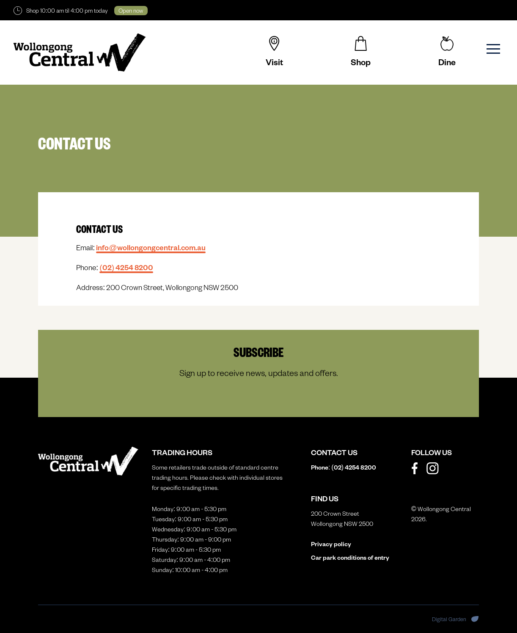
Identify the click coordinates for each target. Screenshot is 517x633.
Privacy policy (331, 544)
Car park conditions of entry (350, 557)
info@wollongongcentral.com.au (150, 247)
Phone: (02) (343, 467)
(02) (126, 267)
